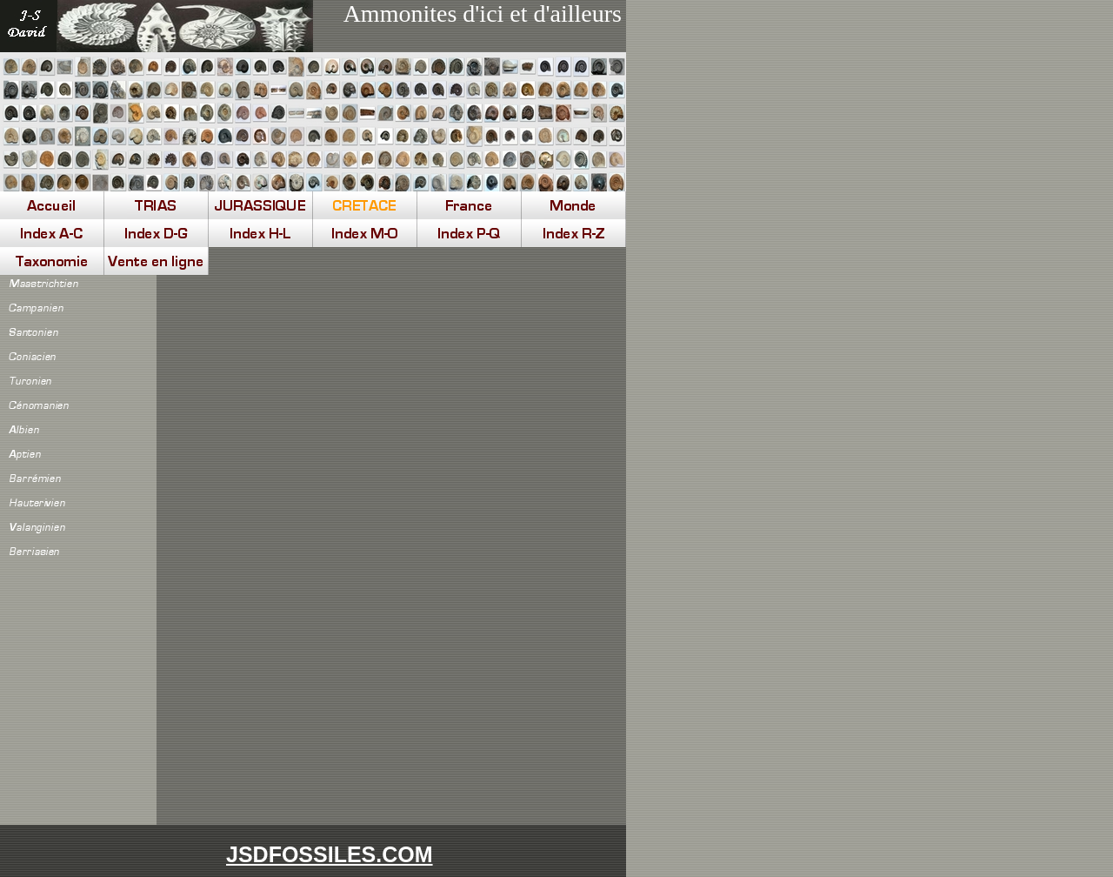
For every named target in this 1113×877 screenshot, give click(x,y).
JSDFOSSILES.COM (329, 854)
